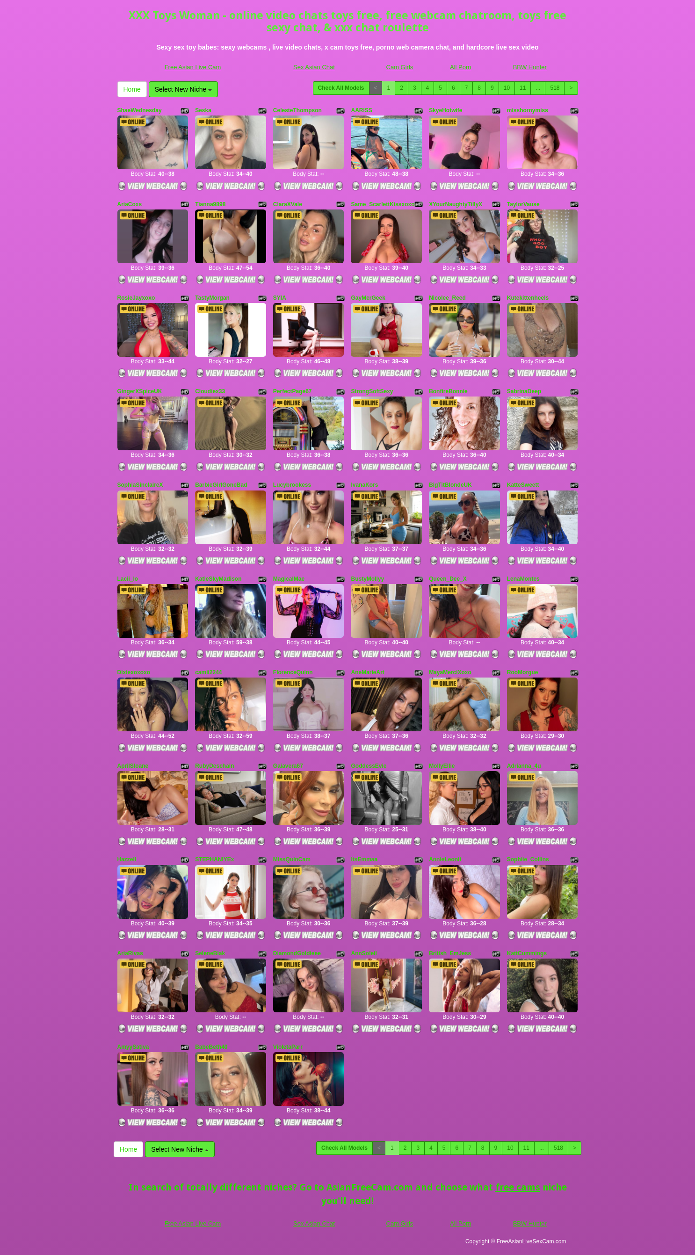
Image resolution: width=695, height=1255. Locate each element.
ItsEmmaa (364, 859)
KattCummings (527, 953)
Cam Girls (399, 67)
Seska (203, 110)
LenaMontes (523, 579)
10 (507, 88)
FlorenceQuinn (293, 672)
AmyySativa (133, 1047)
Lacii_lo (127, 579)
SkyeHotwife (445, 110)
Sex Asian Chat (314, 67)
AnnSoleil (363, 953)
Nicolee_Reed (447, 298)
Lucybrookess (292, 485)
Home (132, 89)
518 (554, 88)
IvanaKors (364, 485)
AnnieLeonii (445, 859)
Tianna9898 (210, 204)
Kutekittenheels (528, 298)
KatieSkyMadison (218, 579)
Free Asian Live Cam (193, 67)
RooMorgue (522, 672)
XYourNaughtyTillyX (455, 204)
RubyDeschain (214, 766)
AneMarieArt (367, 672)
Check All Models (341, 88)
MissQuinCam (292, 859)
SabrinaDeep (524, 391)
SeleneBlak (210, 953)
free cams (517, 1187)
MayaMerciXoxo (450, 672)
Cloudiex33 (210, 391)
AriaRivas (130, 953)
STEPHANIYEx (214, 859)
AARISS (361, 110)
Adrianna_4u (524, 766)
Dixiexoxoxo (134, 672)
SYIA (279, 298)
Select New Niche (183, 89)
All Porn (460, 67)
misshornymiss (527, 110)
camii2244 (208, 672)
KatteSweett (523, 485)
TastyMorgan (212, 298)
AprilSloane (133, 766)
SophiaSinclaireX (140, 485)
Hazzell (127, 859)
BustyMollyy (367, 579)
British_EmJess (450, 953)
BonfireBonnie (448, 391)
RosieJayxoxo (136, 298)
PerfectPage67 (292, 391)
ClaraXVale (287, 204)
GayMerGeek (368, 298)
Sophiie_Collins (528, 859)
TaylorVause (523, 204)
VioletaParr (288, 1047)
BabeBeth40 (211, 1047)
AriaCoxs (129, 204)
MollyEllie (442, 766)
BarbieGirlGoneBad (221, 485)
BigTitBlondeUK (450, 485)
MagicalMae (288, 579)
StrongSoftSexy (372, 391)
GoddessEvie (368, 766)
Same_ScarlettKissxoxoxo (386, 204)
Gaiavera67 (288, 766)
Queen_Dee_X (448, 579)
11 (523, 88)
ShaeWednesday (139, 110)
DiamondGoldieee (297, 953)
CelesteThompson (297, 110)
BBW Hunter (530, 67)
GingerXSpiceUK (139, 391)
